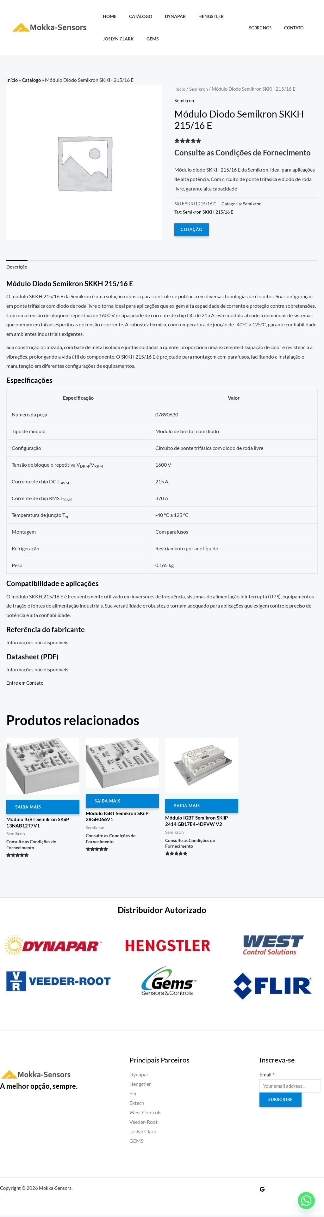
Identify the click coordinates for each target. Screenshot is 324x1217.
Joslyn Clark (116, 38)
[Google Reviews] (262, 1191)
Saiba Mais (29, 808)
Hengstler (198, 16)
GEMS (147, 38)
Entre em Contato (25, 683)
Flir (133, 1096)
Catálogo (135, 16)
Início (12, 80)
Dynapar (166, 16)
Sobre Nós (267, 27)
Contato (296, 27)
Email (266, 1077)
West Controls (145, 1114)
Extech (136, 1105)
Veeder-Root (143, 1124)
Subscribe (281, 1102)
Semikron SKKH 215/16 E (208, 212)
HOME (108, 16)
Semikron (199, 89)
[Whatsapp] (306, 1200)
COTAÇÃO (192, 229)
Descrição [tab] (17, 267)
